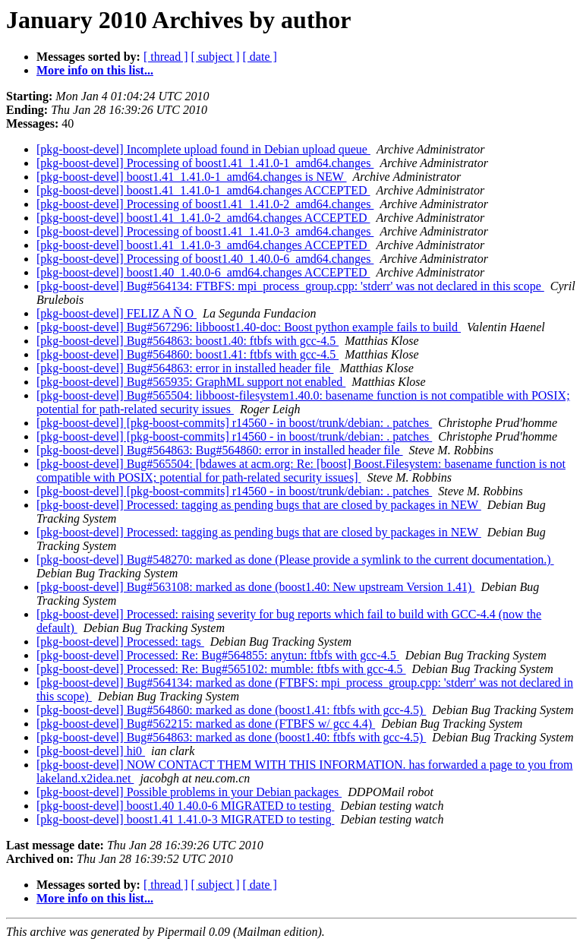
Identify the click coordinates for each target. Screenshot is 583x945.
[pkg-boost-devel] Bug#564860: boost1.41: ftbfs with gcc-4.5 (187, 354)
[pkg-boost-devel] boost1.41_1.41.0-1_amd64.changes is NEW (191, 176)
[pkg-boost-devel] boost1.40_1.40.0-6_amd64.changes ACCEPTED (203, 272)
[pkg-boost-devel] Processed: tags (120, 641)
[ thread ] (165, 56)
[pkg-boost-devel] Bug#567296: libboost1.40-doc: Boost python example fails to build (248, 327)
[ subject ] (215, 56)
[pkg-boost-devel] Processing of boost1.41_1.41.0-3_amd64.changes (204, 231)
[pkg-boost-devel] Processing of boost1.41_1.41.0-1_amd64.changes (204, 162)
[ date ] (260, 56)
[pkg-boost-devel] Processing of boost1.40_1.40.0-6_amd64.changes (204, 258)
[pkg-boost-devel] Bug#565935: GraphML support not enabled (190, 381)
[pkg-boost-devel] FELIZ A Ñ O (116, 313)
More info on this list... (94, 70)
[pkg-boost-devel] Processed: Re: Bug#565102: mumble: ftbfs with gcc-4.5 (221, 668)
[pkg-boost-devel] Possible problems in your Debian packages (189, 791)
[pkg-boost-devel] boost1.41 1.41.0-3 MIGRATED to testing (185, 819)
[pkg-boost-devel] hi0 (90, 750)
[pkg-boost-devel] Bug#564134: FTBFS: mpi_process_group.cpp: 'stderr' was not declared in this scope (290, 286)
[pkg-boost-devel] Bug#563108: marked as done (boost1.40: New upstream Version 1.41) (255, 586)
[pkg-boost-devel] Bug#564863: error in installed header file (184, 368)
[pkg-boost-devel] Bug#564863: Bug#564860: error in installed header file (219, 450)
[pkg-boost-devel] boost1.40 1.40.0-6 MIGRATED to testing (185, 805)
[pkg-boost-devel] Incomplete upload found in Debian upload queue (203, 149)
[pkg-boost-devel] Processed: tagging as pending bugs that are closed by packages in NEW (258, 504)
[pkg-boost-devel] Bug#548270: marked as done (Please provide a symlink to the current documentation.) (295, 559)
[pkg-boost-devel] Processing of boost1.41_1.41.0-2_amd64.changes (204, 204)
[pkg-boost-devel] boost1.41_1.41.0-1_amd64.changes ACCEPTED (203, 190)
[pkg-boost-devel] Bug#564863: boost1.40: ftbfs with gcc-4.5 (187, 340)
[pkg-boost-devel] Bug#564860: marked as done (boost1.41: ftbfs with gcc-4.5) (231, 709)
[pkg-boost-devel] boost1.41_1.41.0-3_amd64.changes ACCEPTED (203, 245)
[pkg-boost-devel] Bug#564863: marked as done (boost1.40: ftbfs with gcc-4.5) (231, 737)
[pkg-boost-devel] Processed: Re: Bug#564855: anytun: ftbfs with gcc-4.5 (217, 655)
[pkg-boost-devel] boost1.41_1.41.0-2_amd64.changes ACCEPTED (203, 217)
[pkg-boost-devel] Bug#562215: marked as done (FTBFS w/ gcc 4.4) (205, 723)
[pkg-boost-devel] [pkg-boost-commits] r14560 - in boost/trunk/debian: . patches (234, 422)
